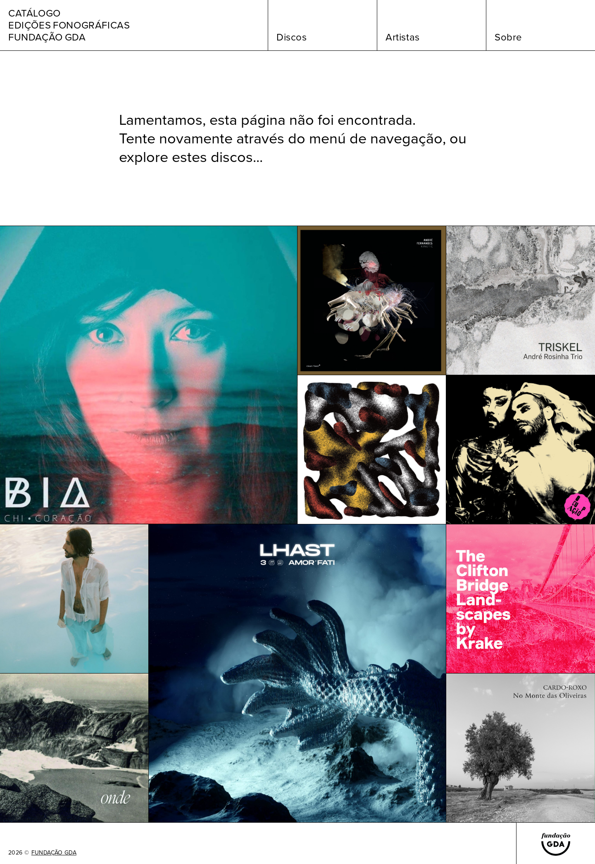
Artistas (403, 37)
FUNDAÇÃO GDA (53, 853)
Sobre (508, 37)
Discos (291, 37)
